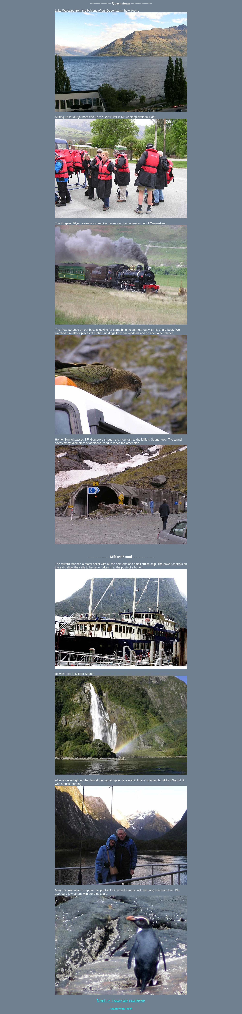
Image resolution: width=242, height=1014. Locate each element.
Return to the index (121, 1008)
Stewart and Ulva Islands (121, 1001)
